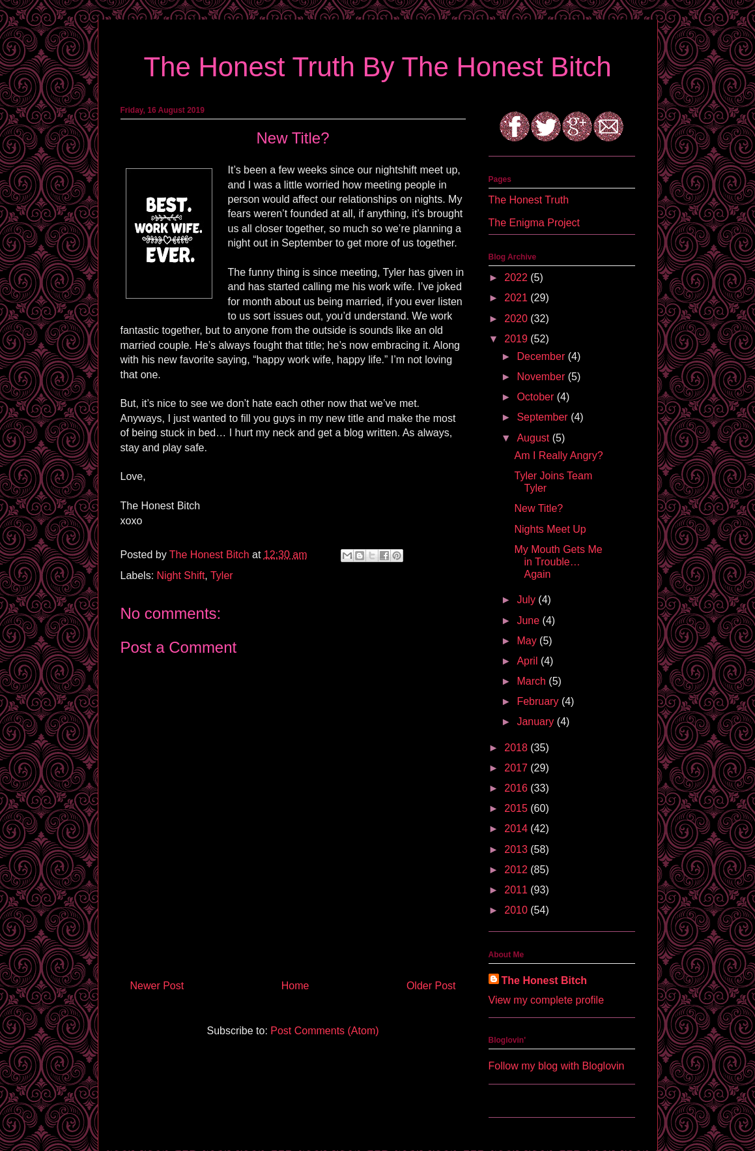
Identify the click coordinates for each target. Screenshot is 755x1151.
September (544, 417)
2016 (517, 788)
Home (295, 985)
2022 (517, 277)
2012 (517, 869)
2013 (517, 849)
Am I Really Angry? (558, 455)
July (527, 599)
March (532, 681)
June (529, 620)
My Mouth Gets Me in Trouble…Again (558, 562)
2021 (517, 297)
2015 (517, 808)
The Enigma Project (534, 222)
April (528, 660)
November (542, 376)
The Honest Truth (529, 199)
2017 (517, 767)
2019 (517, 338)
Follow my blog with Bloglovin (557, 1065)
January (536, 721)
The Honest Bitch (210, 554)
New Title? (538, 508)
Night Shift (181, 575)
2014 (517, 828)
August (534, 437)
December (542, 356)
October (536, 396)
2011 (517, 889)
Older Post (431, 985)
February (539, 701)
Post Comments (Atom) (324, 1030)
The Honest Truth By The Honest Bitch (377, 67)
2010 (517, 910)
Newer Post (157, 985)
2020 (517, 318)
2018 (517, 747)
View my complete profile (547, 1000)
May (528, 640)
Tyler (221, 575)
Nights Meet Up (550, 529)
